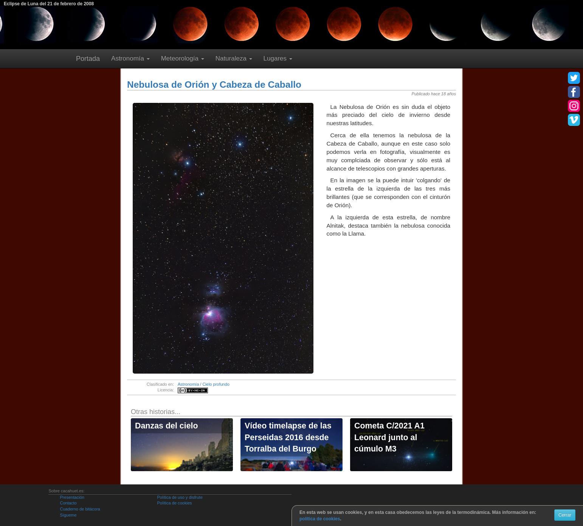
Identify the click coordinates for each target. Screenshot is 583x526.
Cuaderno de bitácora (80, 509)
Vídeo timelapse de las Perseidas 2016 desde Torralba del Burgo (288, 437)
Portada (88, 58)
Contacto (68, 503)
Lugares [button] (278, 58)
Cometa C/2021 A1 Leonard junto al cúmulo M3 (389, 437)
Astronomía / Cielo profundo (203, 384)
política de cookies (319, 518)
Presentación (72, 497)
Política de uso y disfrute (179, 497)
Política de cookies (174, 503)
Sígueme (68, 515)
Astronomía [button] (130, 58)
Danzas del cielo (166, 425)
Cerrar (564, 515)
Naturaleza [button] (234, 58)
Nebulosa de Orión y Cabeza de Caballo (214, 84)
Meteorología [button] (182, 58)
